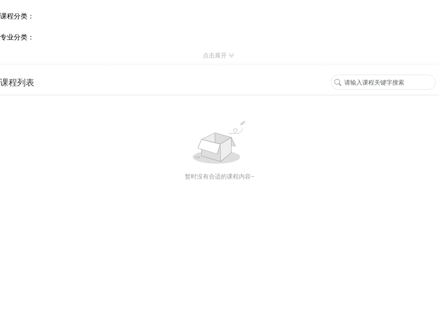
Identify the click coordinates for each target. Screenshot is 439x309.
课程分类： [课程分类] (17, 16)
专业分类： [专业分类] (17, 37)
